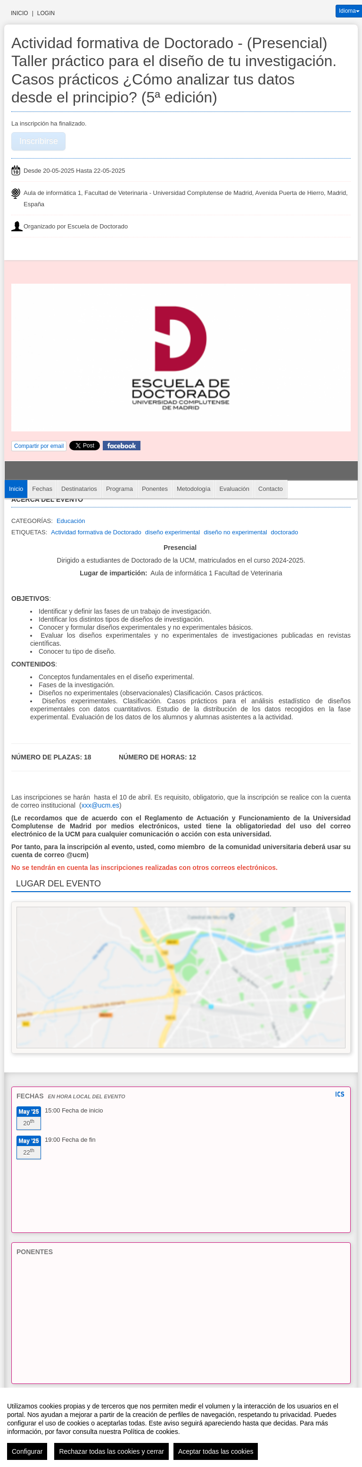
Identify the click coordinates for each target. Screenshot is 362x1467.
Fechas (42, 488)
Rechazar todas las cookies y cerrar (111, 1451)
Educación (71, 520)
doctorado (284, 532)
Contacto (270, 488)
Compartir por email (39, 446)
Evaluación (234, 488)
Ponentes (155, 488)
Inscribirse (38, 141)
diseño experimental (172, 532)
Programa (119, 488)
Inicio (19, 13)
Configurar (27, 1451)
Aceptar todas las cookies (216, 1451)
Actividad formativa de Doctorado (96, 532)
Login (46, 13)
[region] (181, 1427)
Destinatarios (79, 488)
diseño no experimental (235, 532)
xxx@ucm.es (100, 805)
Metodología (194, 488)
